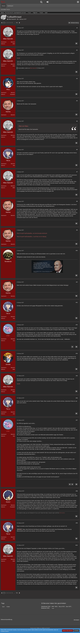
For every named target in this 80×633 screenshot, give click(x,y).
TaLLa (60, 606)
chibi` (52, 606)
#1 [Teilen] (77, 28)
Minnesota (62, 512)
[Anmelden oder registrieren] (47, 2)
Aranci (20, 529)
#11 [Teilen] (77, 282)
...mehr (52, 608)
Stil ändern (76, 620)
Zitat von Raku (23, 126)
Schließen (76, 630)
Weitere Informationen (68, 630)
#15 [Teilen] (77, 375)
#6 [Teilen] (77, 149)
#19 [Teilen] (77, 523)
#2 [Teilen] (77, 50)
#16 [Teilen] (77, 398)
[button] (78, 2)
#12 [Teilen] (77, 302)
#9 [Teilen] (77, 230)
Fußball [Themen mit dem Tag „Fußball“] (8, 606)
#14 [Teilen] (77, 353)
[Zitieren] (76, 43)
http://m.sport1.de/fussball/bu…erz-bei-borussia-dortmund (32, 233)
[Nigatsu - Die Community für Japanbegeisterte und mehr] (3, 2)
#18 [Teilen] (77, 491)
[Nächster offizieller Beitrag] (72, 347)
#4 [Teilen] (77, 100)
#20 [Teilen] (77, 545)
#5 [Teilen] (77, 121)
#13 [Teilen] (77, 324)
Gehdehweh (44, 606)
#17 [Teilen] (77, 420)
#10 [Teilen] (77, 250)
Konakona (43, 608)
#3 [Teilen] (77, 78)
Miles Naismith (12, 19)
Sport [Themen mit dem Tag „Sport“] (3, 606)
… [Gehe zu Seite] (14, 22)
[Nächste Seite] (19, 23)
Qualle (18, 58)
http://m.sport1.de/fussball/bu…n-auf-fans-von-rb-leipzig (31, 236)
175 (17, 22)
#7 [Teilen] (77, 171)
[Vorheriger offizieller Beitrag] (69, 484)
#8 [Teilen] (77, 201)
